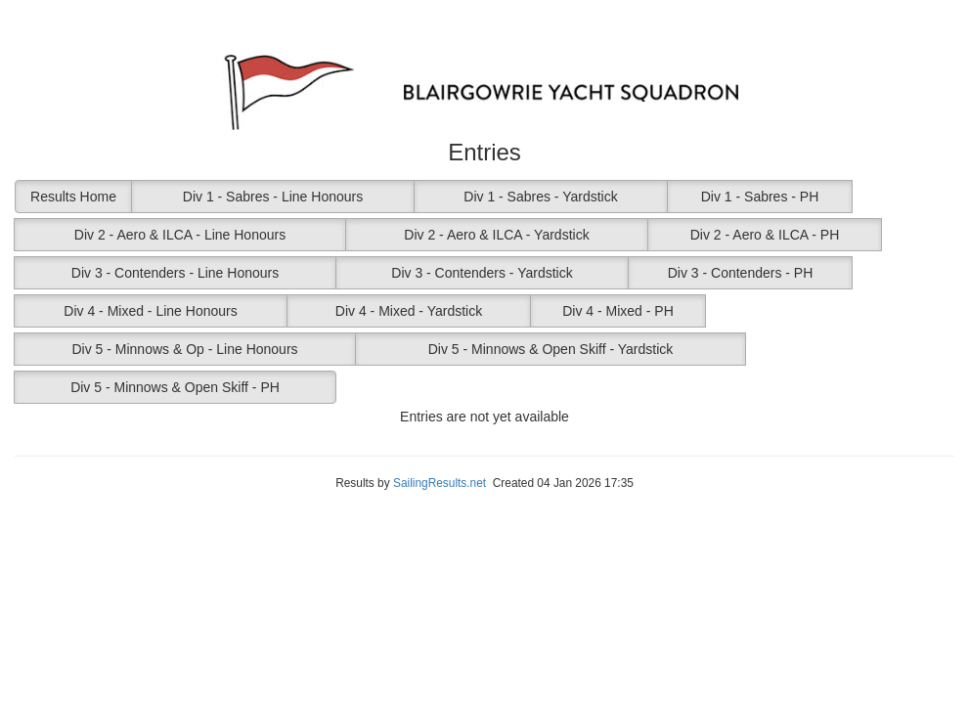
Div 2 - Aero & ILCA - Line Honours (180, 234)
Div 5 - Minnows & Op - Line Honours (184, 349)
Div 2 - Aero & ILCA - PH (765, 234)
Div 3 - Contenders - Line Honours (175, 273)
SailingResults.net (439, 483)
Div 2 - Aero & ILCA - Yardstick (496, 234)
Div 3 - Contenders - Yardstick (481, 273)
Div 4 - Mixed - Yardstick (408, 311)
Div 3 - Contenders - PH (741, 273)
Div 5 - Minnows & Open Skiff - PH (175, 387)
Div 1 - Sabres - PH (760, 196)
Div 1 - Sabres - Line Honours (273, 196)
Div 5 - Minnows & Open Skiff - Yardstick (551, 349)
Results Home (73, 196)
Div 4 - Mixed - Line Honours (150, 311)
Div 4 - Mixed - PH (618, 311)
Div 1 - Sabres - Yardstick (540, 196)
